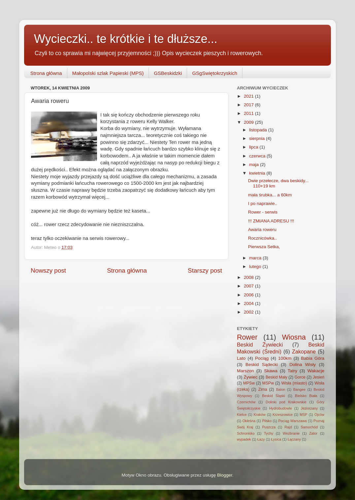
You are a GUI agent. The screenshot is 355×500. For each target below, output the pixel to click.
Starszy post (205, 270)
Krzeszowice (283, 415)
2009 (249, 122)
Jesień (318, 377)
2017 (249, 104)
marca (256, 257)
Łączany (294, 439)
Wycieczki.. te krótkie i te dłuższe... (125, 39)
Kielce (241, 415)
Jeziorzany (309, 408)
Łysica (276, 439)
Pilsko (267, 421)
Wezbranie (291, 433)
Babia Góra (312, 358)
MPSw (249, 383)
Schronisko (245, 433)
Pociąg (262, 358)
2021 (249, 96)
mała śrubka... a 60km (270, 194)
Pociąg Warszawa (292, 421)
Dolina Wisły (302, 364)
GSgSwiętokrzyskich (214, 73)
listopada (258, 129)
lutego (256, 266)
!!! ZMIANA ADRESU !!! (271, 220)
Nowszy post (48, 270)
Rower (247, 337)
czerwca (258, 155)
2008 (249, 277)
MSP (303, 415)
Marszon (245, 370)
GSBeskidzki (168, 73)
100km (285, 358)
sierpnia (257, 138)
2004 (249, 303)
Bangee (299, 389)
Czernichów (246, 402)
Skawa (270, 370)
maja (254, 164)
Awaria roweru (262, 229)
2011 (249, 113)
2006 (249, 294)
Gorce (300, 377)
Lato (241, 358)
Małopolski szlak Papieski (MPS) (108, 73)
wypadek (244, 439)
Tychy (268, 433)
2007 (249, 285)
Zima (262, 389)
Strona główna (46, 73)
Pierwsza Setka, (264, 246)
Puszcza (268, 427)
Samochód (309, 427)
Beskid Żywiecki (260, 345)
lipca (254, 147)
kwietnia (258, 173)
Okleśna (249, 421)
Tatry (292, 370)
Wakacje (315, 370)
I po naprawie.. (262, 203)
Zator (313, 433)
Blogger (224, 475)
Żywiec (251, 377)
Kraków (260, 415)
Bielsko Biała (306, 396)
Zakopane (304, 351)
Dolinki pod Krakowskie (286, 402)
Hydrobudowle (280, 408)
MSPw (268, 383)
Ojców (319, 415)
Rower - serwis (262, 212)
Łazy (261, 439)
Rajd (288, 427)
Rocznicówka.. (262, 238)
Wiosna (294, 337)
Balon (280, 389)
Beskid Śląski (273, 396)
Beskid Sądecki (261, 364)
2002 (249, 312)
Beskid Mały (276, 377)
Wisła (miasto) (294, 383)
